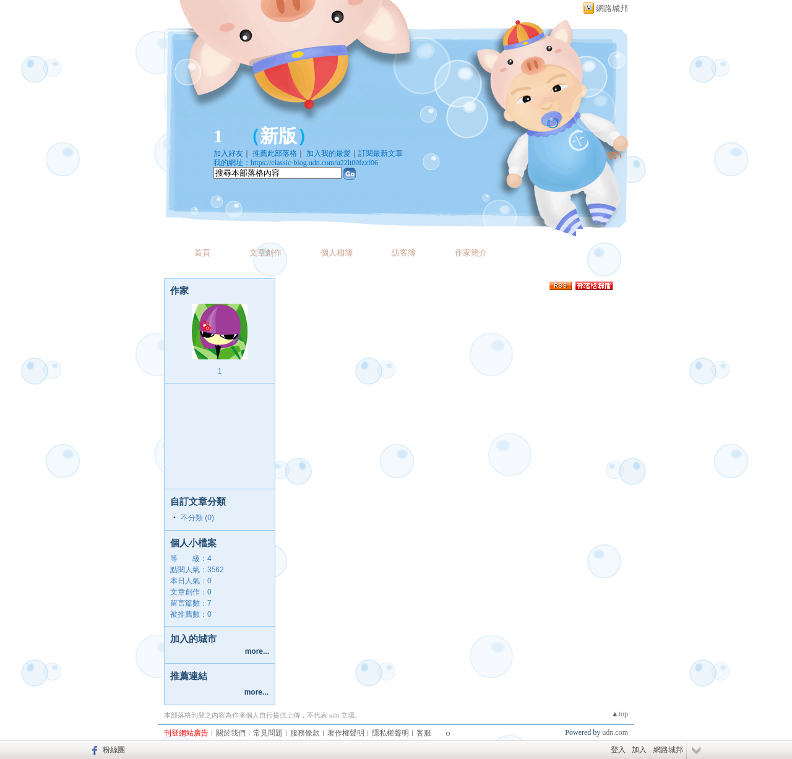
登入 (618, 749)
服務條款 (305, 733)
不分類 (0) (197, 517)
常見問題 (268, 733)
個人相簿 (337, 252)
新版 (278, 136)
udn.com (615, 732)
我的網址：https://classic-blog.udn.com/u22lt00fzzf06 (295, 162)
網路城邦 (612, 8)
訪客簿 (404, 252)
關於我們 (231, 733)
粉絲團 (114, 749)
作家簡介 (471, 252)
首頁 (202, 252)
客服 (423, 733)
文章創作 (265, 252)
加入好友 (228, 153)
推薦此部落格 (274, 153)
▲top (619, 714)
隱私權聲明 (390, 733)
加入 (639, 749)
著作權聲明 (345, 733)
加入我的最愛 (328, 153)
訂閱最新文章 (380, 153)
